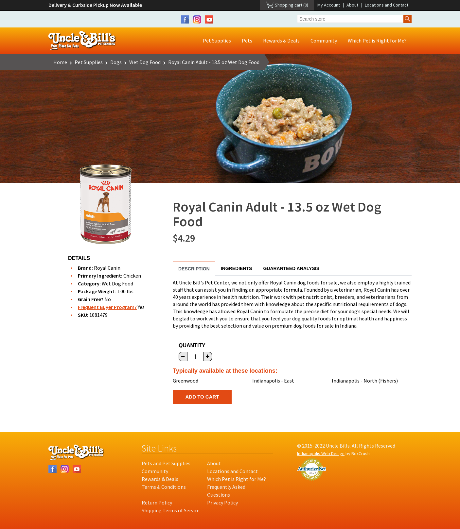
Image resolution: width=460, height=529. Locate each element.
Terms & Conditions (164, 487)
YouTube (209, 19)
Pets (247, 40)
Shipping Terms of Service (171, 510)
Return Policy (157, 502)
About (352, 5)
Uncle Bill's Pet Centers (82, 40)
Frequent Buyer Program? (107, 307)
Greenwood (185, 380)
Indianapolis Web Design (321, 453)
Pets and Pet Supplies (166, 463)
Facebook (185, 19)
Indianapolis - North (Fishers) (365, 380)
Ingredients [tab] (236, 268)
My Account (328, 5)
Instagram (197, 19)
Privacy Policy (222, 502)
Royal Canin (107, 267)
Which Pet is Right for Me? (377, 40)
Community (323, 40)
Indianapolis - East (273, 380)
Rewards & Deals (281, 40)
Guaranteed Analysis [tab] (291, 268)
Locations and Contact (386, 5)
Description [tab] (194, 268)
